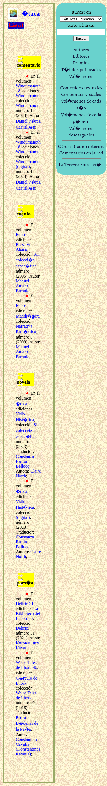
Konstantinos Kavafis (27, 645)
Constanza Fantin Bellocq (25, 461)
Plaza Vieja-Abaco (26, 247)
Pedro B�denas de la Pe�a (27, 723)
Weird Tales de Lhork (26, 695)
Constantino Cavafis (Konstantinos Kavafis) (28, 746)
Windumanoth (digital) (28, 164)
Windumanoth (28, 95)
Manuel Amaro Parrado (22, 286)
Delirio (22, 628)
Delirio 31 (25, 603)
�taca (21, 403)
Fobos (21, 234)
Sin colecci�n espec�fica (28, 260)
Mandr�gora (28, 316)
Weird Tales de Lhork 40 (26, 665)
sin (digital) (27, 515)
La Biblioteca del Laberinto (28, 613)
